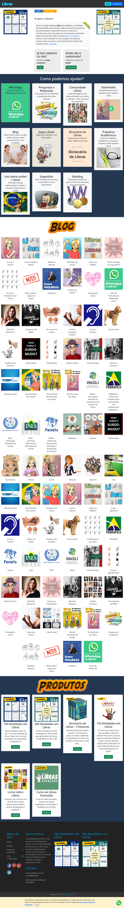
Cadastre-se (117, 4)
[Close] (37, 904)
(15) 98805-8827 (32, 876)
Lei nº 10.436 (72, 36)
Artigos (10, 846)
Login (108, 4)
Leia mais (52, 44)
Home (9, 842)
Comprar (15, 747)
